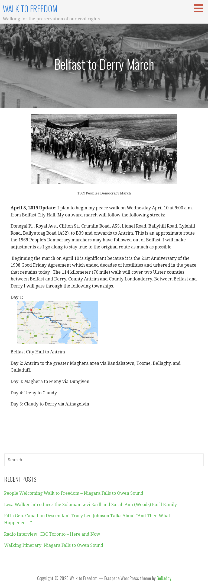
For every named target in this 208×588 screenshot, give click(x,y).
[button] (200, 8)
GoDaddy (164, 578)
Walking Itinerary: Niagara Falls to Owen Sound (53, 545)
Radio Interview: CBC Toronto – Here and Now (52, 534)
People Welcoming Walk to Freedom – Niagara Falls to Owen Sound (73, 493)
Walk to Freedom (30, 8)
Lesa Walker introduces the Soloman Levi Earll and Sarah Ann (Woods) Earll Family (90, 504)
